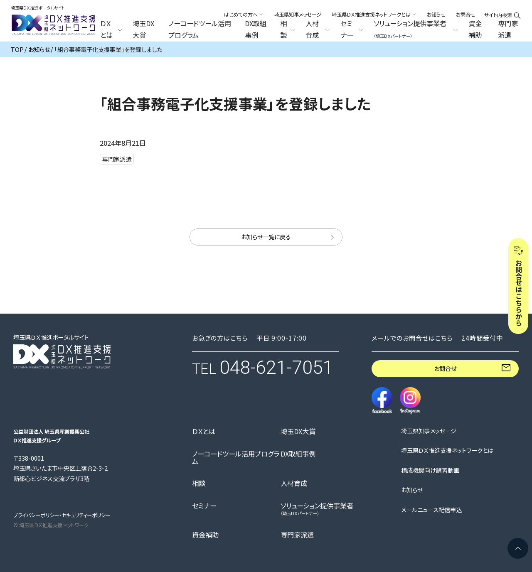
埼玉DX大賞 (143, 29)
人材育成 (294, 483)
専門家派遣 (508, 29)
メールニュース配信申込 (431, 509)
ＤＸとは (203, 431)
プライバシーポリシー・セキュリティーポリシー (62, 515)
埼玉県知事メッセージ (297, 14)
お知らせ (436, 14)
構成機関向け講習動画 (430, 470)
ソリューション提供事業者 (317, 509)
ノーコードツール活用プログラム (199, 29)
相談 (198, 483)
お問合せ (465, 14)
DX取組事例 (255, 29)
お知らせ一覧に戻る (266, 236)
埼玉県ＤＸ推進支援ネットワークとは (447, 450)
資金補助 (475, 29)
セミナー (204, 505)
